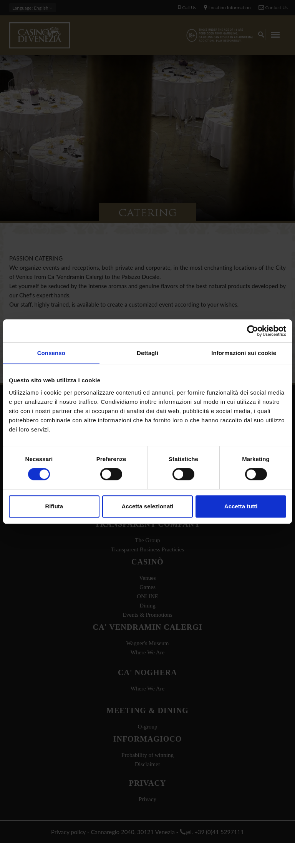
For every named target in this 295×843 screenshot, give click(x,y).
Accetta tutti (241, 506)
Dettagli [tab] (147, 353)
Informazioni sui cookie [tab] (243, 353)
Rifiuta (54, 506)
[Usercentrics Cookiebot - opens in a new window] (252, 331)
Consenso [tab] (51, 353)
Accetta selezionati (147, 506)
